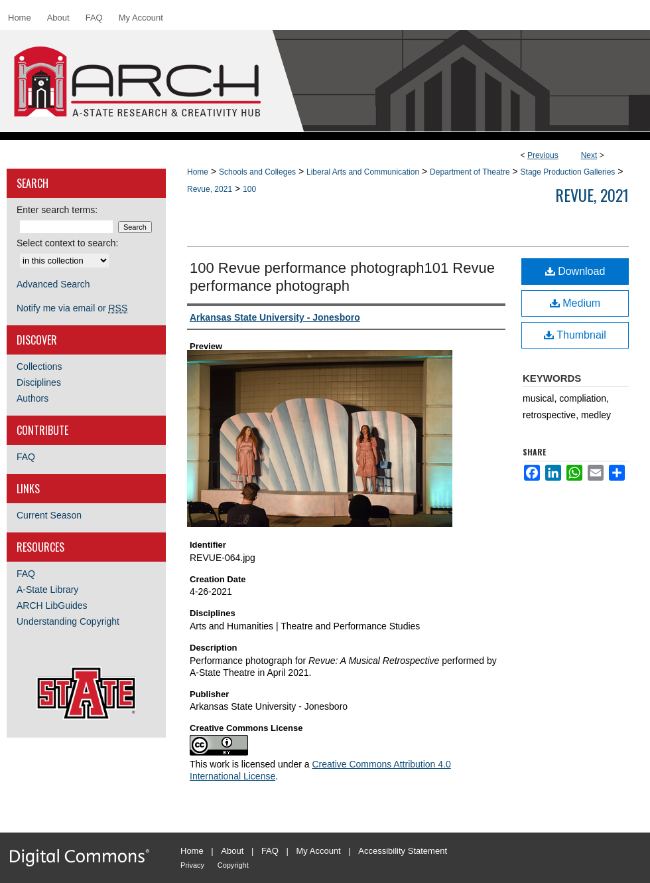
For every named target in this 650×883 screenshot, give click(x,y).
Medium (575, 303)
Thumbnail (575, 335)
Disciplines (39, 382)
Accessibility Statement (402, 851)
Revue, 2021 (209, 189)
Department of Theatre (470, 172)
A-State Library (47, 589)
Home (197, 172)
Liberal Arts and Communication (362, 172)
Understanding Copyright (68, 621)
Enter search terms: (57, 209)
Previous (542, 155)
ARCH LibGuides (52, 605)
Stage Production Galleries (568, 172)
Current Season (49, 515)
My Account (318, 851)
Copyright (233, 865)
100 (249, 189)
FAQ (26, 456)
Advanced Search (53, 284)
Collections (39, 366)
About (232, 851)
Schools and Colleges (257, 172)
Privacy (192, 865)
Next (589, 155)
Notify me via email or (72, 308)
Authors (32, 398)
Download (575, 271)
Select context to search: (67, 243)
